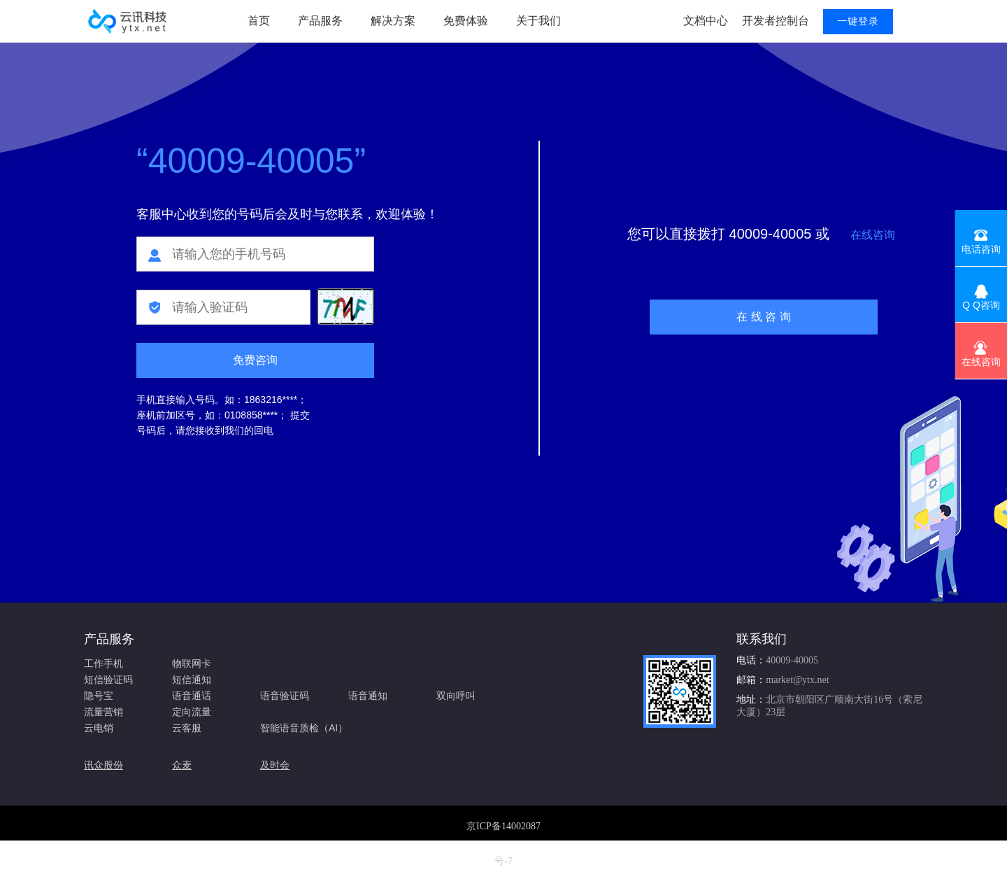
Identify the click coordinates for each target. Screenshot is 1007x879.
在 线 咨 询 (763, 317)
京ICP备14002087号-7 (503, 843)
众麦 (182, 765)
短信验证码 (108, 679)
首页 (259, 21)
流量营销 (103, 711)
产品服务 (320, 21)
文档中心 (705, 21)
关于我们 (538, 21)
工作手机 (103, 663)
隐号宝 (98, 695)
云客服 (186, 727)
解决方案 (393, 21)
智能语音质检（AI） (304, 727)
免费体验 (465, 21)
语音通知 (367, 695)
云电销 (98, 727)
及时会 (275, 765)
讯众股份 (103, 765)
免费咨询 (255, 360)
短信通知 (191, 679)
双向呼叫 (456, 695)
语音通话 (191, 695)
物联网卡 (191, 663)
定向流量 (191, 711)
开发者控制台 (775, 21)
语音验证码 (284, 695)
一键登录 (858, 21)
